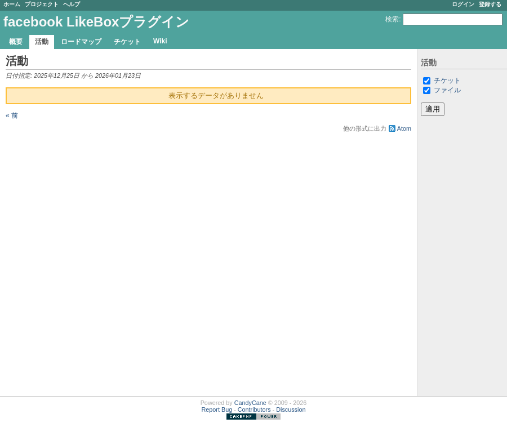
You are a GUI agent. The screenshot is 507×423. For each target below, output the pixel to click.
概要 (16, 42)
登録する (490, 4)
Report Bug (217, 409)
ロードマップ (81, 42)
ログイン (463, 4)
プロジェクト (42, 4)
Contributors (254, 409)
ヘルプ (71, 4)
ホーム (11, 4)
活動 (41, 42)
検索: (393, 19)
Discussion (290, 409)
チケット (127, 42)
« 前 (12, 115)
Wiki (160, 41)
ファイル (447, 90)
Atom (404, 128)
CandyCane (250, 402)
